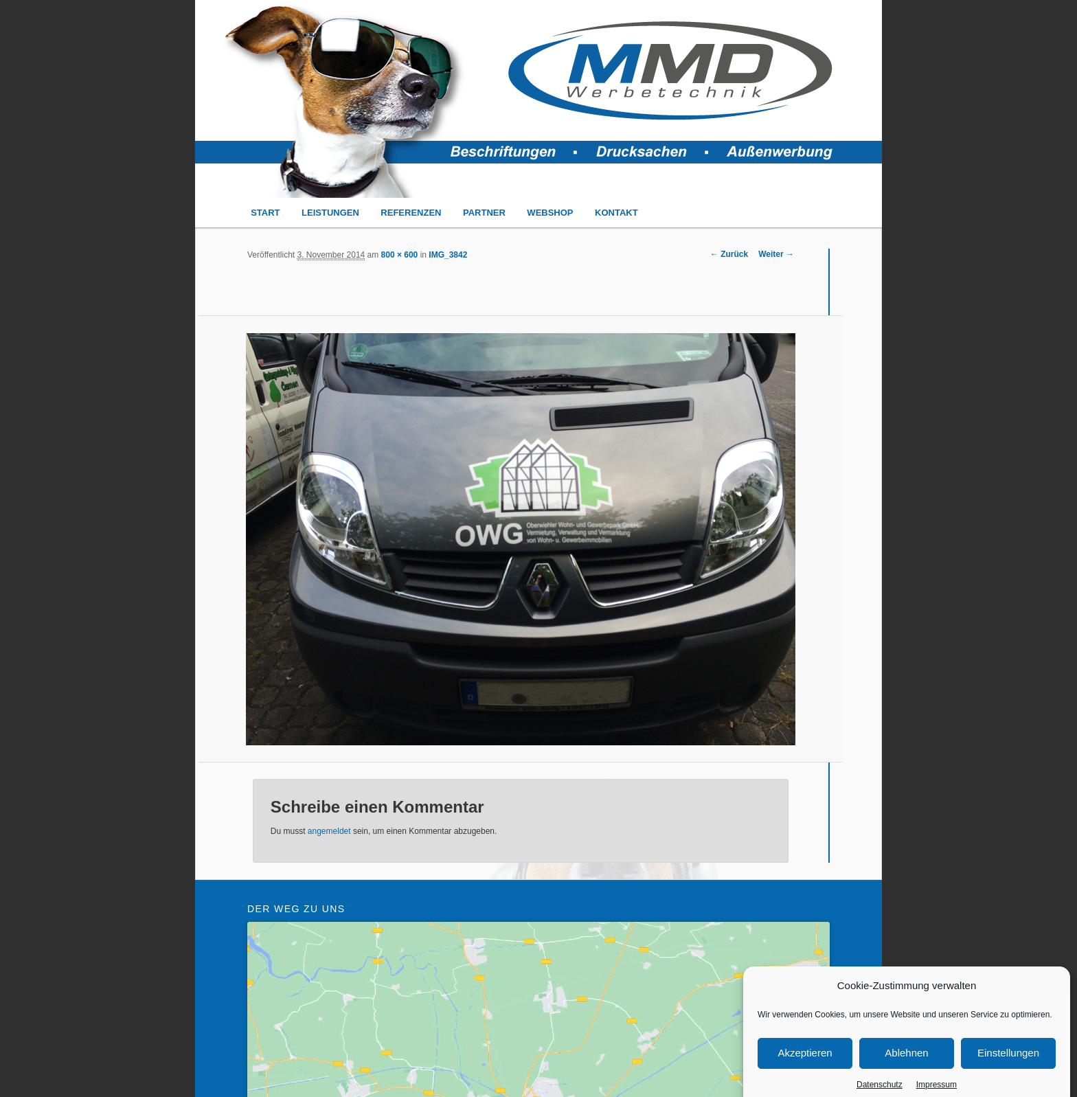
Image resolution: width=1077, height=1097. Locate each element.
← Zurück (729, 254)
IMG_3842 (448, 255)
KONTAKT (616, 212)
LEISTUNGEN (330, 212)
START (265, 212)
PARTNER (484, 212)
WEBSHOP (550, 212)
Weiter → (776, 254)
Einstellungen (1008, 1068)
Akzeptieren (805, 1068)
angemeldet (329, 831)
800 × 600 (399, 255)
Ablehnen (906, 1068)
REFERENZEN (411, 212)
